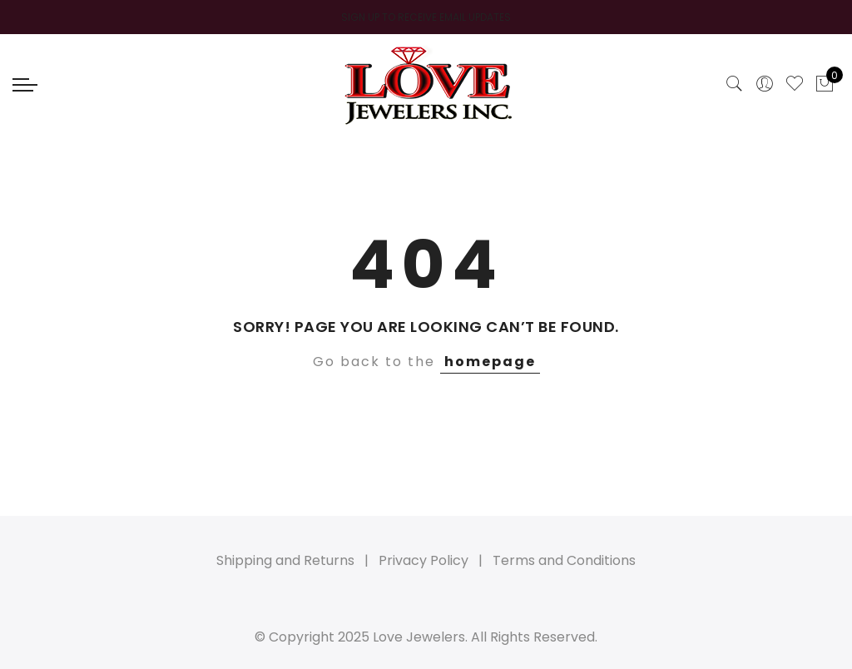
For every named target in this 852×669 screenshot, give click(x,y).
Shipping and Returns (285, 560)
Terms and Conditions (564, 560)
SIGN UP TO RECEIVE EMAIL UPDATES (426, 17)
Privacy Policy (423, 560)
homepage (490, 361)
